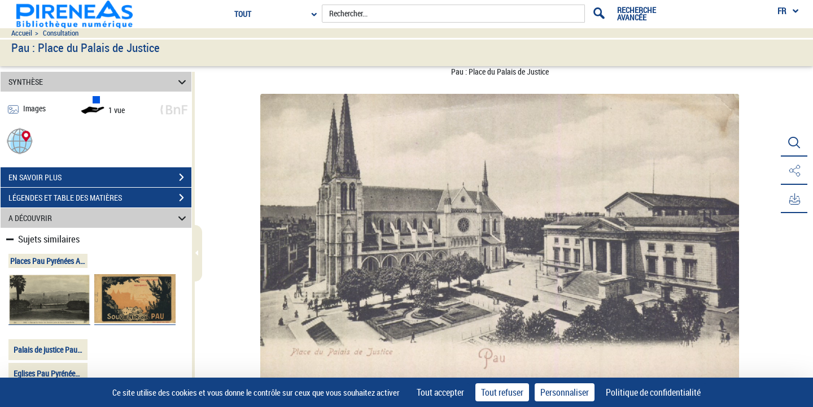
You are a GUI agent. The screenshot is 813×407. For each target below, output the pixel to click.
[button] (20, 140)
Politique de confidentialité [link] (653, 392)
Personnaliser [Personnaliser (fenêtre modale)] (564, 392)
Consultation (60, 33)
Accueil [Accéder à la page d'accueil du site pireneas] (21, 33)
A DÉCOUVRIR (99, 218)
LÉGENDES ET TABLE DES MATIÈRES (99, 198)
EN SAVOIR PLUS (99, 177)
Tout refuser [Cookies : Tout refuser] (502, 392)
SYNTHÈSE (99, 82)
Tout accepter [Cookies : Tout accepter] (440, 392)
